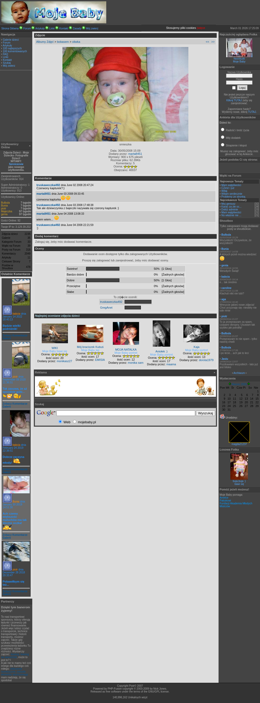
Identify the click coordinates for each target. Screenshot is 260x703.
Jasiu (224, 358)
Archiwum (239, 373)
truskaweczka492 (48, 185)
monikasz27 (64, 361)
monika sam (135, 362)
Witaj (224, 190)
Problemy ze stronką (233, 196)
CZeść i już (227, 188)
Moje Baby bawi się (54, 351)
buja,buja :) (239, 481)
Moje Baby (239, 61)
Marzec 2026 (239, 384)
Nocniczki (239, 58)
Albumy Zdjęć (45, 41)
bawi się (239, 484)
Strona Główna (10, 28)
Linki (52, 28)
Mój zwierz (92, 28)
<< (207, 41)
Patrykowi (225, 500)
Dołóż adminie (229, 209)
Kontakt (63, 28)
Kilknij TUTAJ (234, 100)
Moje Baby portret (126, 352)
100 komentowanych (15, 51)
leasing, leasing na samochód (15, 656)
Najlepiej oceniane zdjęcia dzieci (57, 315)
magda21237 (239, 443)
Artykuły (40, 28)
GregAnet (106, 307)
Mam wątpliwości (231, 185)
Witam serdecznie (231, 193)
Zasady (77, 28)
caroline (226, 288)
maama (171, 364)
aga (223, 299)
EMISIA (100, 359)
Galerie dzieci (11, 39)
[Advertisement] (16, 106)
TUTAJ (252, 111)
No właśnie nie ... (231, 215)
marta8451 (135, 153)
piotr (3, 208)
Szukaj (7, 62)
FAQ (5, 54)
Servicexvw (16, 164)
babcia (16, 313)
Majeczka (6, 211)
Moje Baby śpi (90, 350)
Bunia (4, 205)
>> (213, 41)
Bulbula (5, 202)
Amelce (224, 497)
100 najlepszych (12, 48)
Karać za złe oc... (231, 206)
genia (4, 214)
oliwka (76, 41)
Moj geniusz (228, 203)
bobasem (63, 41)
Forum (27, 28)
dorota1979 (206, 360)
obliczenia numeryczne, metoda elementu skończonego (14, 671)
